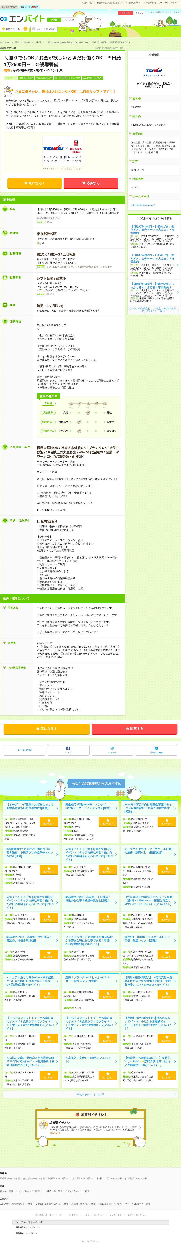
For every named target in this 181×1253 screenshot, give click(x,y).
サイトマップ (175, 12)
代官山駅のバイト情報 (82, 1178)
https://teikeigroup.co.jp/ (143, 205)
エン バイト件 (29, 7)
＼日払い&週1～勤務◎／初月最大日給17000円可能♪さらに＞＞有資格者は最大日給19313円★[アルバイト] (30, 1061)
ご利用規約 (72, 1215)
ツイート (112, 752)
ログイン (139, 13)
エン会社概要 (116, 1215)
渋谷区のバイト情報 (10, 1178)
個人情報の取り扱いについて (48, 1215)
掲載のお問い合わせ (137, 1215)
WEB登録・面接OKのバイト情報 (16, 1204)
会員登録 (125, 13)
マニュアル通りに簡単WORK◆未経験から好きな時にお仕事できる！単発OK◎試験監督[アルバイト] (89, 940)
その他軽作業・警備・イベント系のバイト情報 (66, 1191)
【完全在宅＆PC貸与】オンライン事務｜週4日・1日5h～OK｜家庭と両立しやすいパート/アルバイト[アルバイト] (148, 900)
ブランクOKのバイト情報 (137, 1204)
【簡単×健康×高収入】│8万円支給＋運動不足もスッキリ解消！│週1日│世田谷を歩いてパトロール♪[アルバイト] (148, 981)
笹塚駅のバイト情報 (58, 1178)
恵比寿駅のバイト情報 (34, 1178)
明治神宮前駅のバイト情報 (109, 1178)
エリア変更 (68, 19)
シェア (68, 752)
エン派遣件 (9, 7)
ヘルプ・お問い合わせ (158, 12)
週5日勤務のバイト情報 (110, 1204)
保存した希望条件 (45, 29)
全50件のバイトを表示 (91, 1094)
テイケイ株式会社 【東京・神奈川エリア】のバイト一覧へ (153, 310)
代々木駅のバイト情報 (136, 1178)
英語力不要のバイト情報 (83, 1204)
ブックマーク (156, 752)
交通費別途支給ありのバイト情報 (52, 1204)
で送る (24, 749)
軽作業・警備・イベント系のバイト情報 (20, 1191)
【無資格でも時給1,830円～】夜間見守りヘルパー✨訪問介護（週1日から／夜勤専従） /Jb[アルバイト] (147, 1061)
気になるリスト (16, 29)
